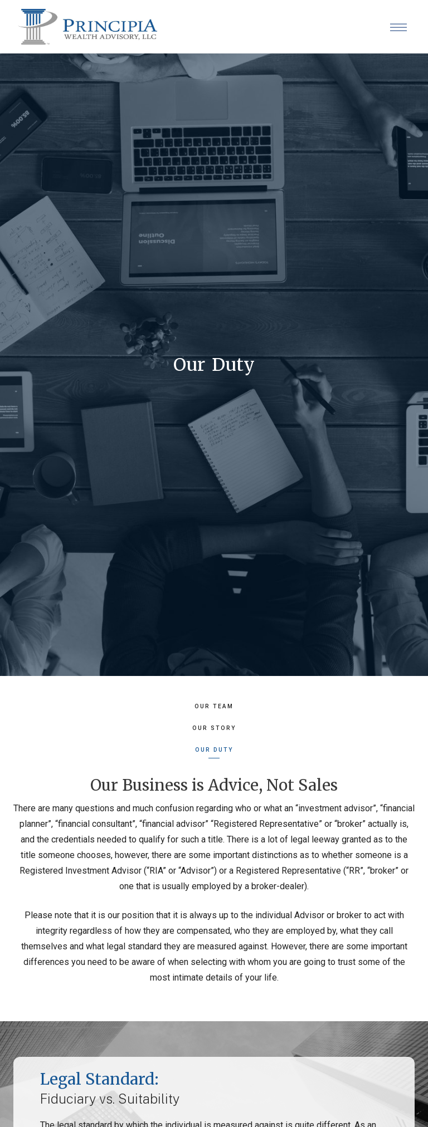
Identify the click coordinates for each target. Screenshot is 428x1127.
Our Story (214, 728)
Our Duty (214, 749)
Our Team (214, 706)
